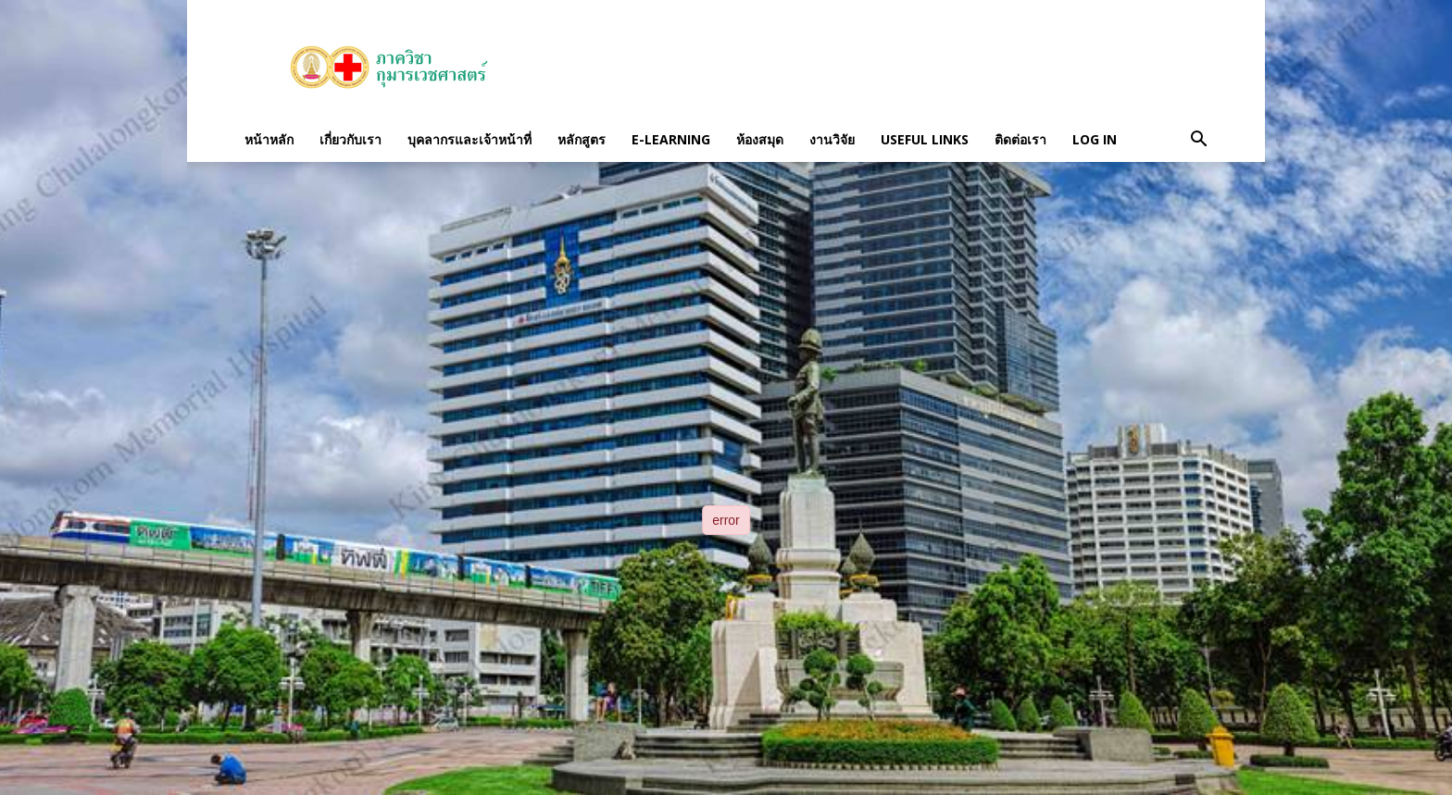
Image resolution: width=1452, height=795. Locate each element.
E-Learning (671, 139)
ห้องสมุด (759, 139)
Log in (1094, 139)
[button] (1198, 140)
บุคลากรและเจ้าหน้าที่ (469, 139)
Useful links (925, 139)
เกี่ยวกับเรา (350, 139)
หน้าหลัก (269, 139)
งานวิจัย (832, 139)
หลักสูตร (581, 139)
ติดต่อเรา (1020, 139)
